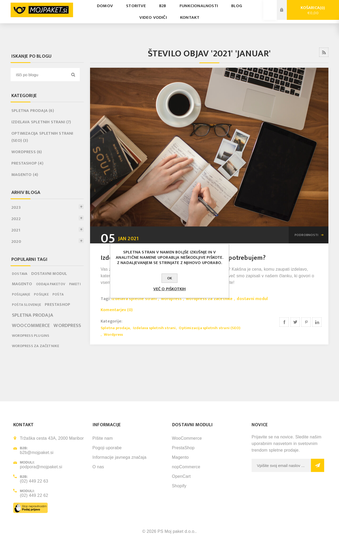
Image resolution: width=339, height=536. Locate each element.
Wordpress (113, 334)
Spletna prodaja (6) (32, 110)
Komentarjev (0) (117, 310)
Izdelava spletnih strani (154, 328)
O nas (98, 467)
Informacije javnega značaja (119, 457)
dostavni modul (252, 298)
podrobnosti (306, 235)
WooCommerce (187, 438)
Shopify (179, 486)
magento (22, 284)
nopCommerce (186, 467)
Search (73, 74)
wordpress (171, 298)
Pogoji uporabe (107, 448)
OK (169, 278)
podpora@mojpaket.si (41, 467)
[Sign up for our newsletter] (281, 465)
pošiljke (41, 294)
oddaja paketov (50, 284)
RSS (323, 52)
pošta (58, 294)
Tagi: (106, 298)
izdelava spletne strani (134, 298)
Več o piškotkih (169, 289)
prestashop (57, 304)
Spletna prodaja (115, 328)
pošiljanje (21, 294)
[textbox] (41, 74)
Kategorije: (111, 321)
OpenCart (181, 476)
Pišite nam (102, 438)
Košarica (313, 10)
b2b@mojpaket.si (36, 452)
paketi (75, 284)
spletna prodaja (32, 315)
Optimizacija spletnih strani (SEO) (209, 328)
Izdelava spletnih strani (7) (41, 122)
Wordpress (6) (26, 152)
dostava (19, 274)
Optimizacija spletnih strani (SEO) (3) (42, 137)
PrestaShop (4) (27, 163)
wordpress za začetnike (209, 298)
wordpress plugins (30, 336)
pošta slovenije (26, 305)
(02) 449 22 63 (34, 481)
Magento (180, 457)
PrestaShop (183, 448)
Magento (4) (24, 174)
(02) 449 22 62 (34, 495)
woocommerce (31, 325)
